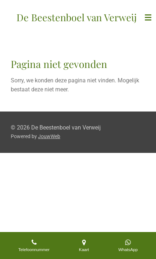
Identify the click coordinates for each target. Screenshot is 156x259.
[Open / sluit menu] (148, 17)
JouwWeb (49, 136)
